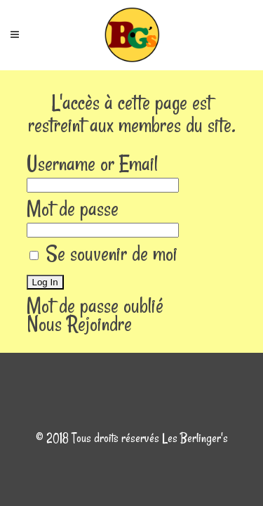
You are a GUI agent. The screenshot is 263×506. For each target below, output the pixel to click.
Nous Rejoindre (79, 323)
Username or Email (92, 163)
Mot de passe (73, 208)
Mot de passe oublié (95, 305)
